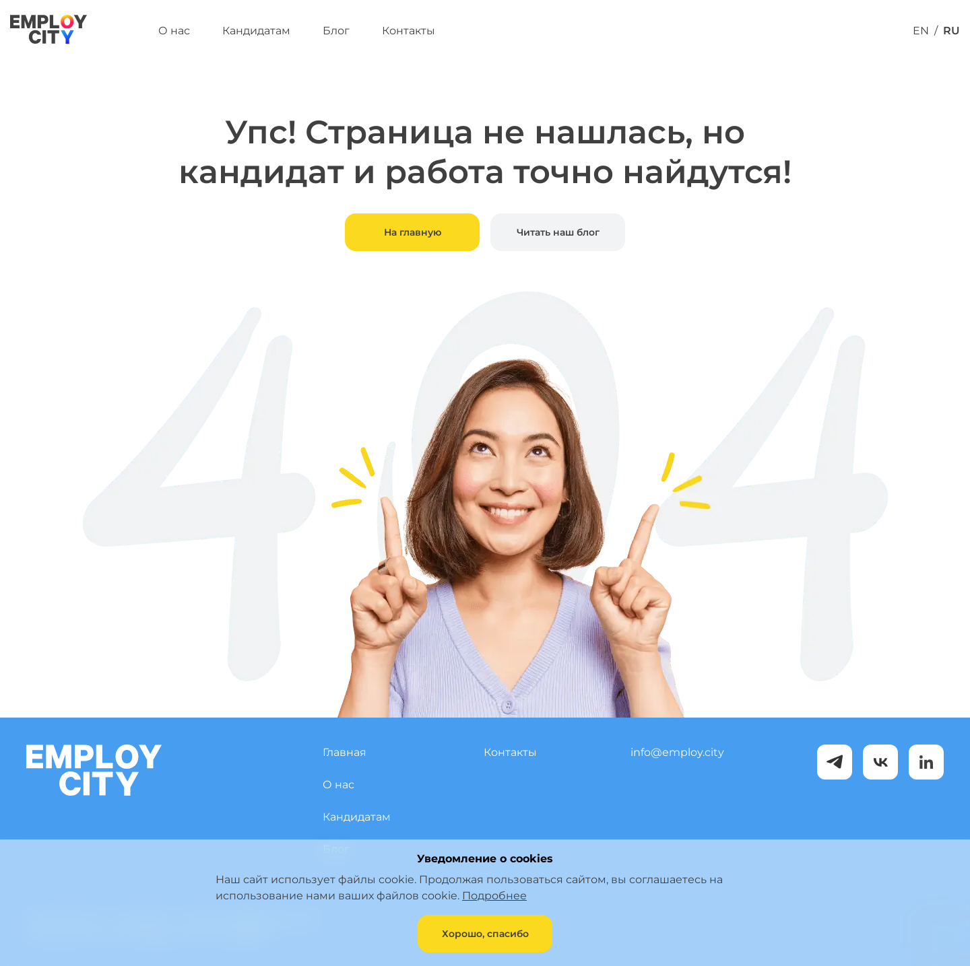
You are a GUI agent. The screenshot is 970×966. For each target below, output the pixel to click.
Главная (344, 752)
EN (921, 30)
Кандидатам (256, 30)
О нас (174, 30)
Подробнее (494, 895)
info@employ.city (677, 752)
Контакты (408, 30)
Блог (336, 30)
